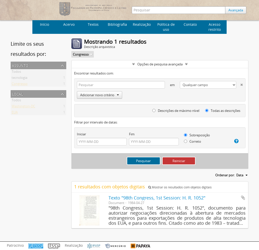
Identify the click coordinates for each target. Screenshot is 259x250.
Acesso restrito (214, 27)
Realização (142, 24)
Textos (93, 24)
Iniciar (81, 134)
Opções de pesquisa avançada (160, 64)
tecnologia (19, 78)
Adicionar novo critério (99, 95)
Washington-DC (23, 107)
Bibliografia (117, 24)
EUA (15, 113)
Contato (190, 24)
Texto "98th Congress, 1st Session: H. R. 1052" (157, 198)
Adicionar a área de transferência (243, 197)
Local (17, 93)
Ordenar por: (225, 175)
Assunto (20, 65)
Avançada (235, 10)
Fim (132, 134)
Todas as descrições (222, 110)
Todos (16, 72)
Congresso (20, 84)
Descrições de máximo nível (175, 110)
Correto (192, 141)
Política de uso (166, 27)
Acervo (69, 24)
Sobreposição (197, 135)
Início (44, 24)
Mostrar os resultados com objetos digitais (180, 187)
